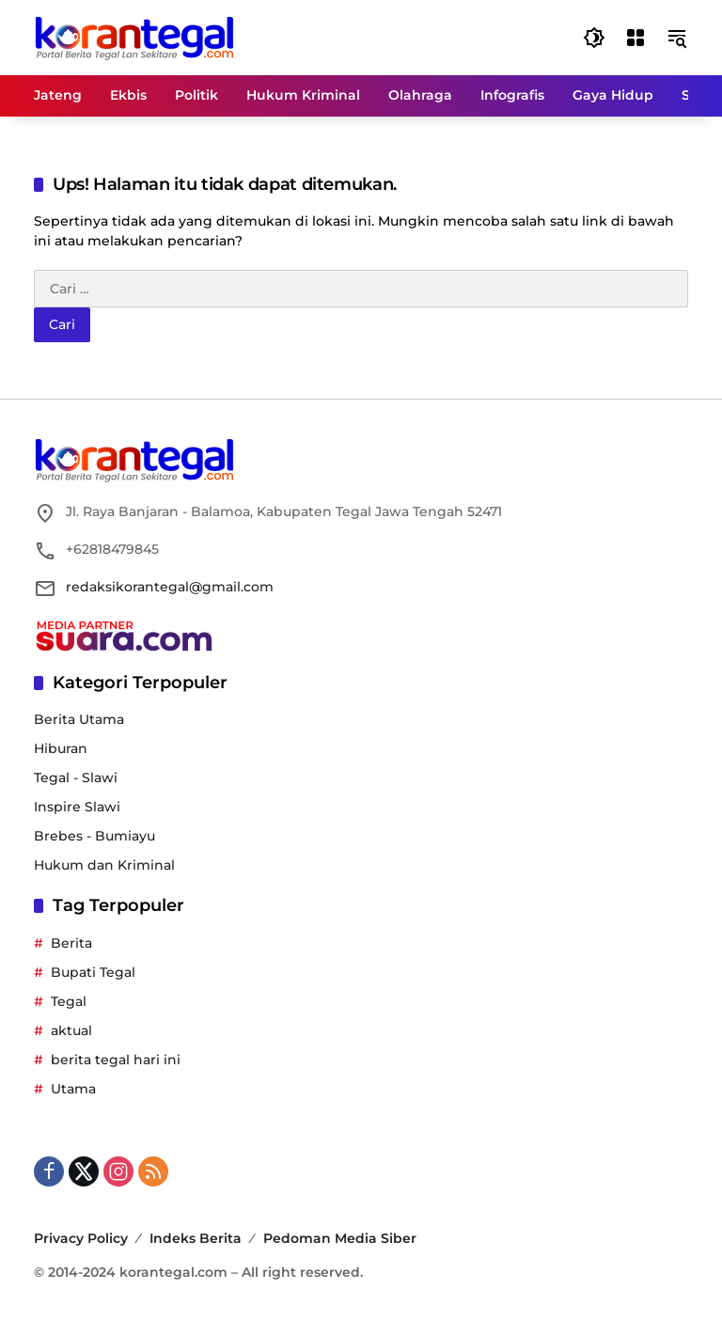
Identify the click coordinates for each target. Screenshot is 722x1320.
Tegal (68, 1001)
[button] (594, 37)
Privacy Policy (81, 1238)
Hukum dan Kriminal (104, 864)
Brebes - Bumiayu (94, 835)
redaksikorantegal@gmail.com (170, 586)
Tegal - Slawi (76, 777)
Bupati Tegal (93, 972)
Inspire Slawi (77, 806)
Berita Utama (79, 719)
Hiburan (60, 748)
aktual (71, 1030)
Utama (73, 1088)
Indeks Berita (195, 1238)
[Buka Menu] (635, 37)
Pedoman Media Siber (339, 1238)
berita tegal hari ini (115, 1059)
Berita (71, 943)
